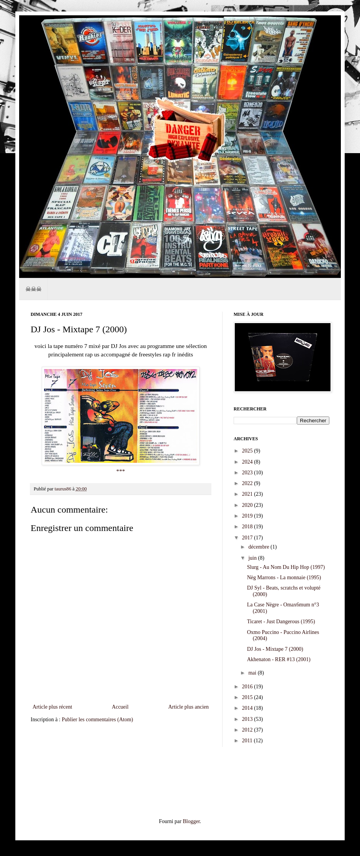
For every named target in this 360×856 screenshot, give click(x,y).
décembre (259, 547)
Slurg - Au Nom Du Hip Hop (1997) (286, 567)
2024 (248, 462)
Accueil (120, 707)
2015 (248, 697)
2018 (248, 526)
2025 (248, 451)
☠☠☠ (33, 289)
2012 (248, 730)
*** (120, 471)
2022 (248, 483)
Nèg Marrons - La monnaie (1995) (284, 577)
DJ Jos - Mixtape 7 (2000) (275, 649)
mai (253, 673)
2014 (248, 708)
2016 (248, 686)
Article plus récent (52, 707)
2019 (248, 516)
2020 (248, 505)
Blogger (191, 821)
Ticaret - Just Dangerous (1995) (281, 621)
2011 (248, 740)
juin (253, 558)
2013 (248, 719)
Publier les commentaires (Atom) (97, 719)
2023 (248, 472)
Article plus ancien (188, 707)
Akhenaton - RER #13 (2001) (279, 659)
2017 (248, 538)
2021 (248, 494)
